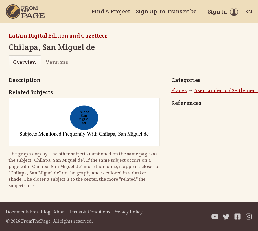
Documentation (22, 212)
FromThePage (36, 221)
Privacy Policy (128, 212)
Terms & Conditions (89, 212)
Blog (45, 212)
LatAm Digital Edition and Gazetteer (58, 35)
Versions (56, 62)
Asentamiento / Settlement (226, 90)
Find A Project (110, 11)
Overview (24, 62)
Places (179, 90)
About (59, 212)
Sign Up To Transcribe (166, 11)
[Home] (25, 11)
